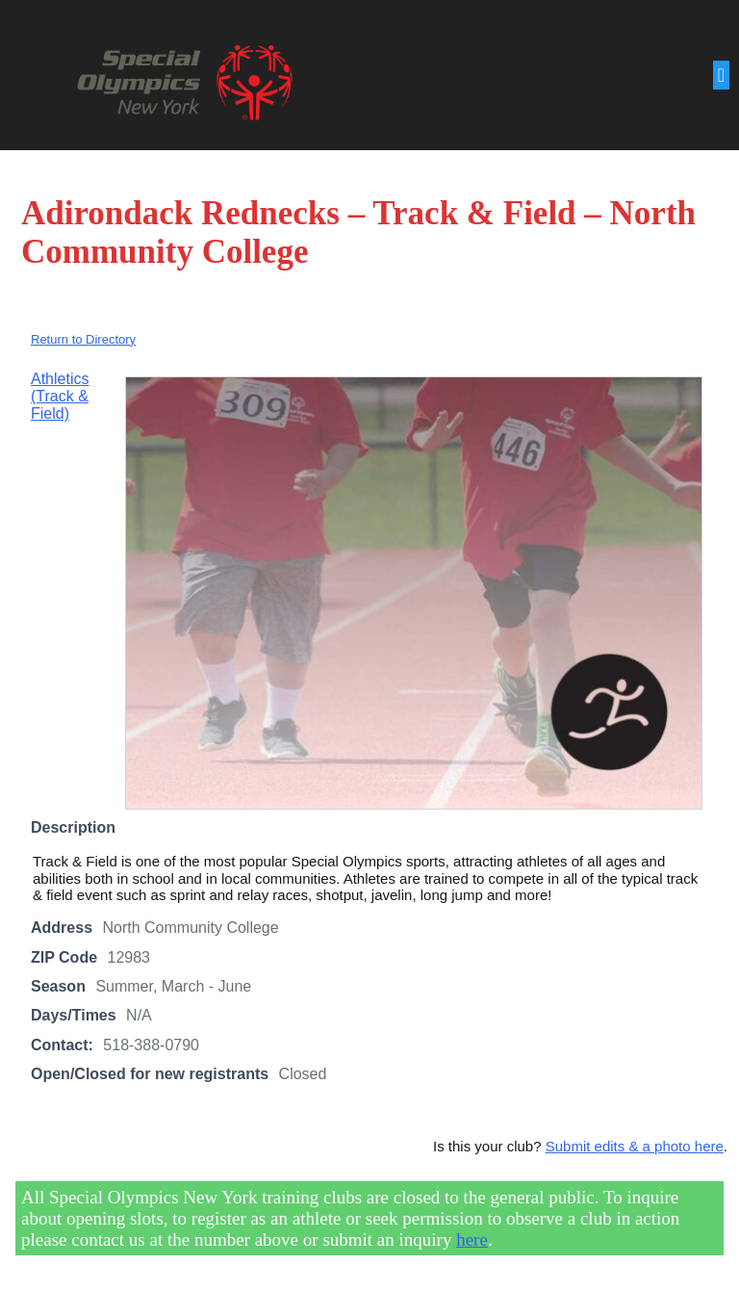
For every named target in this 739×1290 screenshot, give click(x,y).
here (472, 1239)
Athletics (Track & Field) (60, 397)
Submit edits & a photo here (635, 1146)
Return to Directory (83, 339)
